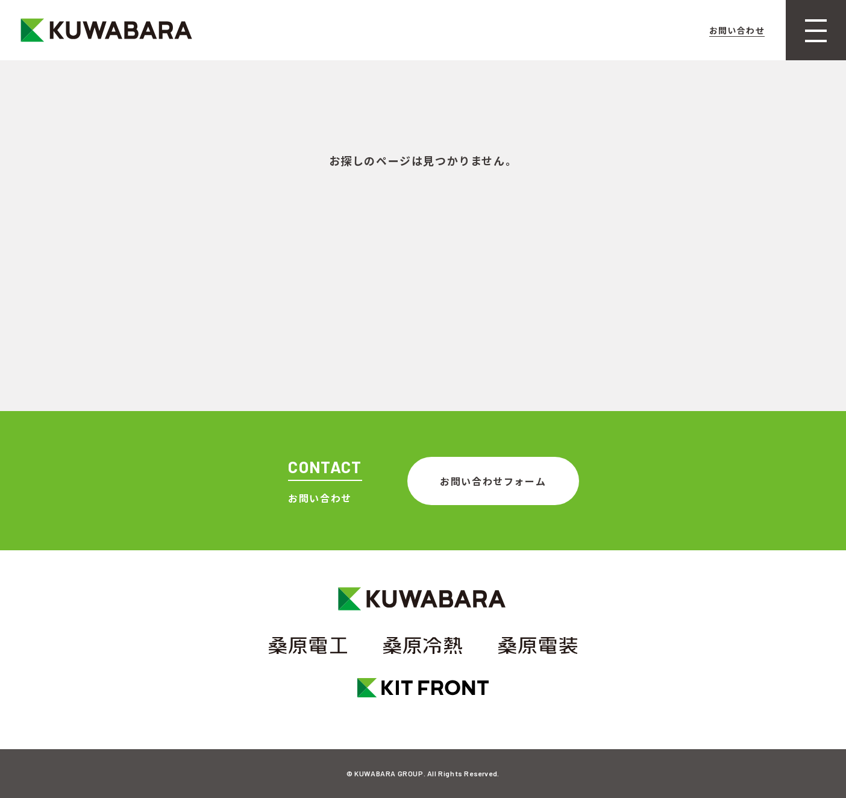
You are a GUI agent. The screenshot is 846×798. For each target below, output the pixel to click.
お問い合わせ (737, 30)
